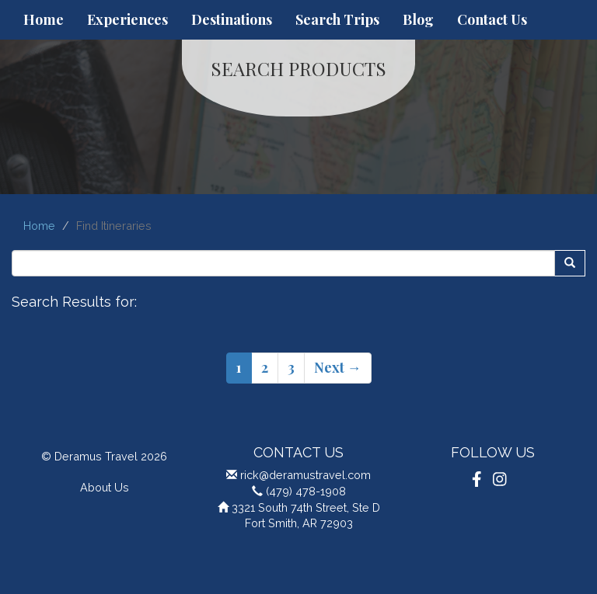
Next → (337, 367)
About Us (104, 487)
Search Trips (337, 19)
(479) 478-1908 (306, 491)
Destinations (231, 19)
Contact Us (492, 19)
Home (43, 19)
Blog (418, 19)
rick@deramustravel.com (305, 474)
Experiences (127, 19)
